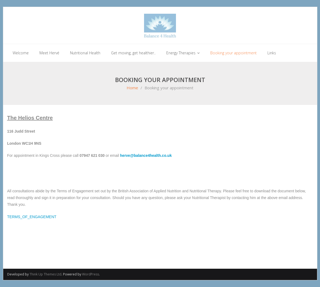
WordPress (90, 274)
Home (132, 87)
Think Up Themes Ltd (45, 274)
